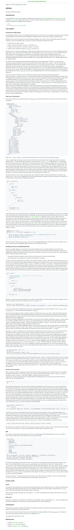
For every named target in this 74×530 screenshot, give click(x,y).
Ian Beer (13, 19)
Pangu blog (45, 18)
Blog (34, 1)
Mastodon (42, 1)
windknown (16, 18)
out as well (23, 25)
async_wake (15, 524)
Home (30, 1)
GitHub (37, 1)
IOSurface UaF (16, 522)
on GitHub (22, 516)
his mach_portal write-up (35, 216)
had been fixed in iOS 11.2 (57, 18)
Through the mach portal (17, 526)
